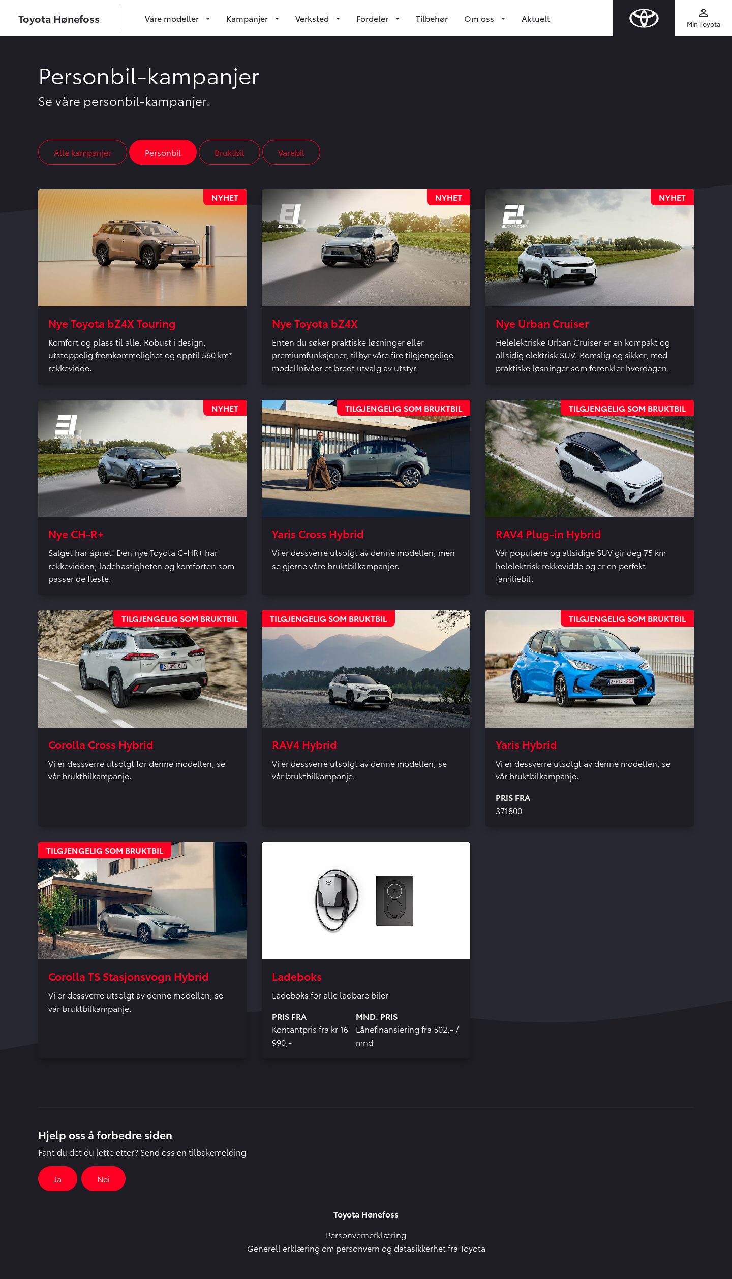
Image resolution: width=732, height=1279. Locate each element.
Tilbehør (432, 18)
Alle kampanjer (82, 152)
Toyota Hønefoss (59, 18)
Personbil (163, 152)
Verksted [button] (313, 18)
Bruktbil (230, 152)
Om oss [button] (480, 18)
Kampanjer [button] (248, 18)
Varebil (291, 152)
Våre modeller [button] (173, 18)
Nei (103, 1178)
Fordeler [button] (373, 18)
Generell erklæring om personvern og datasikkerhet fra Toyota (366, 1248)
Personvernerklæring (366, 1234)
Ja (58, 1178)
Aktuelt (536, 18)
